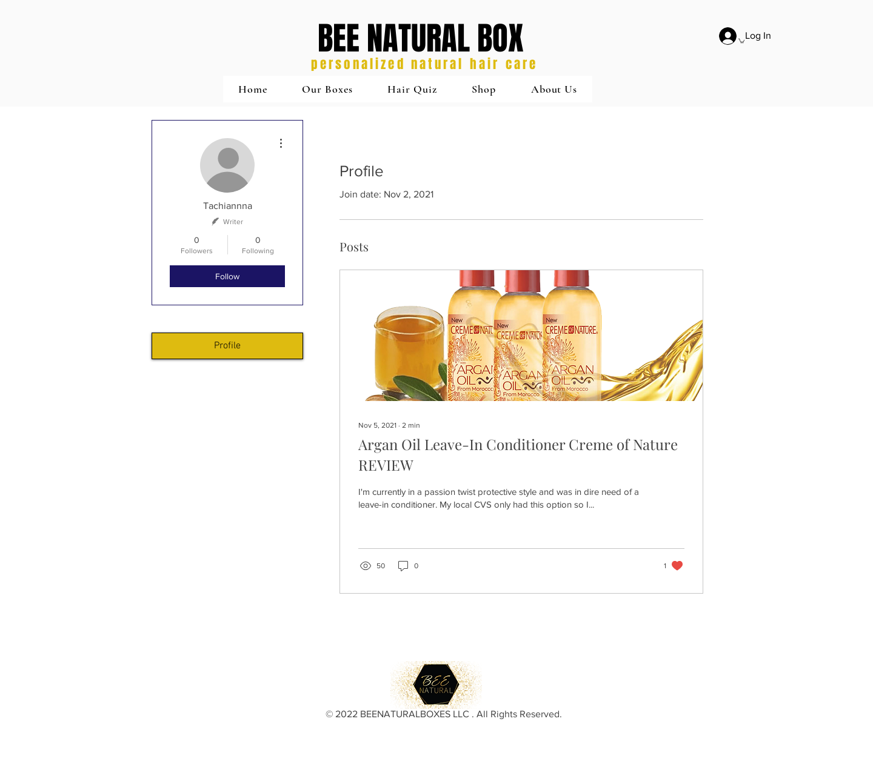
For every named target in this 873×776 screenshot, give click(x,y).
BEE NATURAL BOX (421, 38)
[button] (327, 89)
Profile (227, 346)
